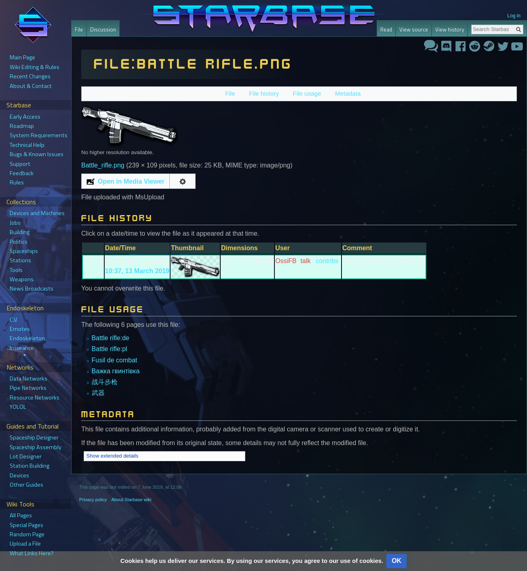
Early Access (25, 116)
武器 (98, 392)
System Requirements (38, 135)
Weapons (22, 279)
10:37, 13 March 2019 (137, 271)
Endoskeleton (27, 338)
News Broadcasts (31, 288)
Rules (17, 182)
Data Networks (28, 378)
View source (413, 29)
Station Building (29, 465)
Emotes (20, 328)
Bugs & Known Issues (36, 154)
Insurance (22, 347)
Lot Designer (26, 456)
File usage (307, 93)
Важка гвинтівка (116, 371)
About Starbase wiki (132, 499)
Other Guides (26, 484)
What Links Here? (32, 553)
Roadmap (22, 125)
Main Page (22, 57)
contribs (327, 260)
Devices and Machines (37, 213)
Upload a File (25, 543)
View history (449, 29)
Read (386, 29)
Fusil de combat (114, 360)
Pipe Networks (28, 387)
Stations (20, 260)
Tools (16, 270)
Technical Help (27, 144)
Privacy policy (93, 499)
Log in (514, 16)
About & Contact (31, 86)
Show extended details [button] (112, 456)
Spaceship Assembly (35, 447)
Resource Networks (34, 397)
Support (20, 163)
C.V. (14, 319)
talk (306, 260)
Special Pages (26, 525)
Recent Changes (30, 76)
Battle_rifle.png (102, 165)
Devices (19, 475)
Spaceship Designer (34, 437)
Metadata (347, 93)
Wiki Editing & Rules (34, 67)
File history (263, 93)
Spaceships (24, 251)
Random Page (27, 534)
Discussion (103, 29)
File (230, 93)
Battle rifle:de (110, 338)
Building (20, 232)
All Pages (21, 515)
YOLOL (18, 406)
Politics (18, 241)
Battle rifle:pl (109, 348)
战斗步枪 (105, 382)
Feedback (22, 173)
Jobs (15, 222)
